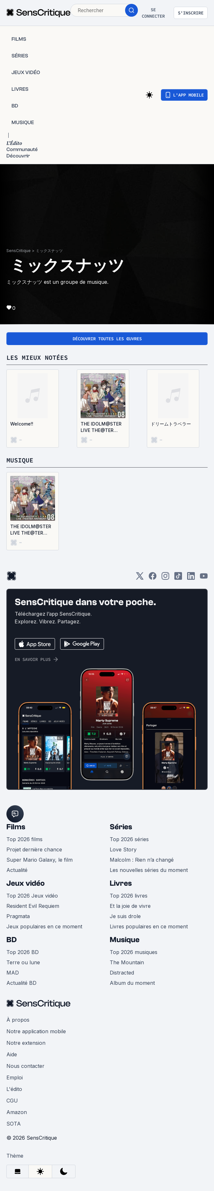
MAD (12, 972)
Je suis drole (125, 916)
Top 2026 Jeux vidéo (32, 895)
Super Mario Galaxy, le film (39, 860)
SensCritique (18, 250)
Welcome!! (21, 424)
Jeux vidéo (25, 883)
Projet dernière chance (34, 849)
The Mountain (127, 962)
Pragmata (18, 916)
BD (11, 939)
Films (15, 827)
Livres (121, 883)
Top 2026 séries (129, 839)
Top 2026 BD (22, 952)
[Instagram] (165, 578)
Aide (11, 1054)
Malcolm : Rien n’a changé (142, 860)
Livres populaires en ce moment (149, 926)
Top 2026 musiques (133, 952)
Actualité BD (21, 983)
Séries (121, 827)
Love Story (123, 849)
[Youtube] (204, 578)
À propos (17, 1020)
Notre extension (25, 1043)
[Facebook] (152, 578)
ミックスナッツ (49, 250)
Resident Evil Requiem (32, 906)
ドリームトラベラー (171, 424)
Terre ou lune (23, 962)
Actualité (17, 870)
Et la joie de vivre (130, 906)
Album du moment (132, 983)
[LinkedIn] (191, 578)
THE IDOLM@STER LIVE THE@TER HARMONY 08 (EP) (101, 427)
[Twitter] (140, 578)
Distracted (122, 972)
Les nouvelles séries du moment (149, 870)
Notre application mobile (36, 1031)
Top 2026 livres (128, 895)
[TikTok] (178, 578)
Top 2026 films (24, 839)
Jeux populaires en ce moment (44, 926)
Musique (124, 939)
